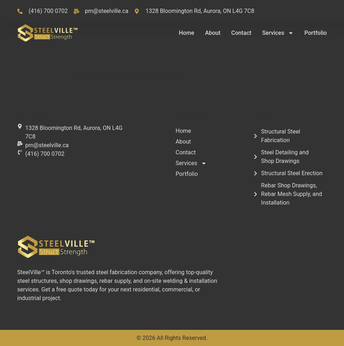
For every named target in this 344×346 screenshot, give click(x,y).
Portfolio (315, 32)
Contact (241, 32)
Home (186, 32)
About (212, 32)
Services (277, 33)
